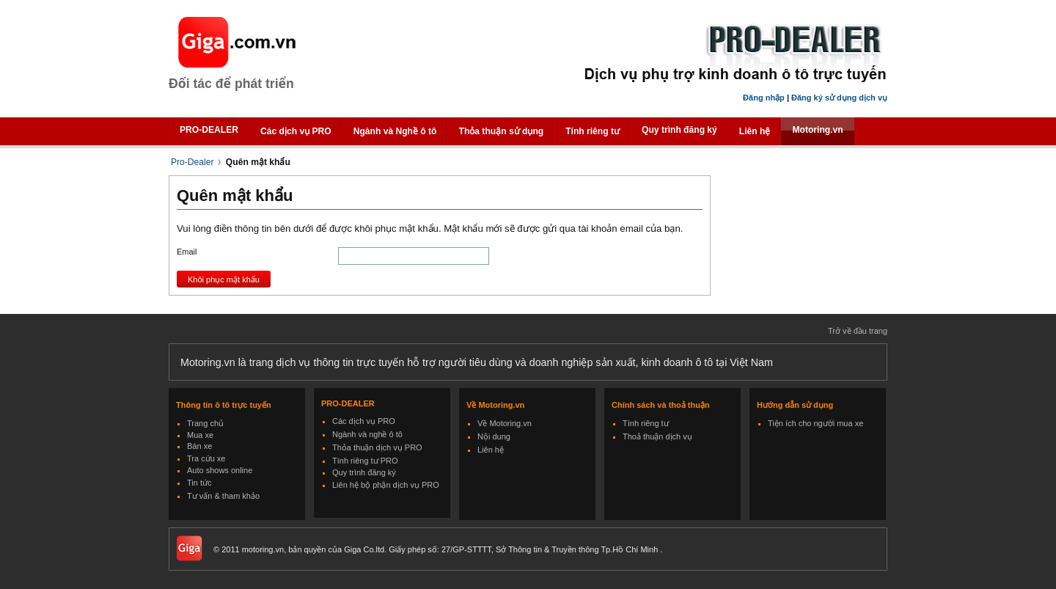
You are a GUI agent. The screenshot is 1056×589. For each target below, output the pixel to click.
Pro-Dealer (192, 162)
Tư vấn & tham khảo (223, 495)
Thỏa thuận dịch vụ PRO (377, 447)
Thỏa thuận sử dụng (501, 131)
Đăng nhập (764, 97)
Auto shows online (219, 470)
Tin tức (199, 482)
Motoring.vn (817, 130)
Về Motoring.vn (504, 423)
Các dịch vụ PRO (295, 131)
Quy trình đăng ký (679, 130)
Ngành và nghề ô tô (367, 434)
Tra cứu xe (206, 458)
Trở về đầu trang (857, 330)
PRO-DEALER (209, 130)
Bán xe (199, 446)
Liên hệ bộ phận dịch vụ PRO (385, 484)
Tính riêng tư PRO (365, 460)
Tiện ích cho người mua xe (815, 423)
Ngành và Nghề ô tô (395, 131)
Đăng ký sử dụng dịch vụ (839, 97)
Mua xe (200, 435)
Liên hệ (755, 131)
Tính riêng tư (592, 131)
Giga (239, 42)
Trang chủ (205, 423)
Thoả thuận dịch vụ (657, 436)
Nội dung (493, 436)
